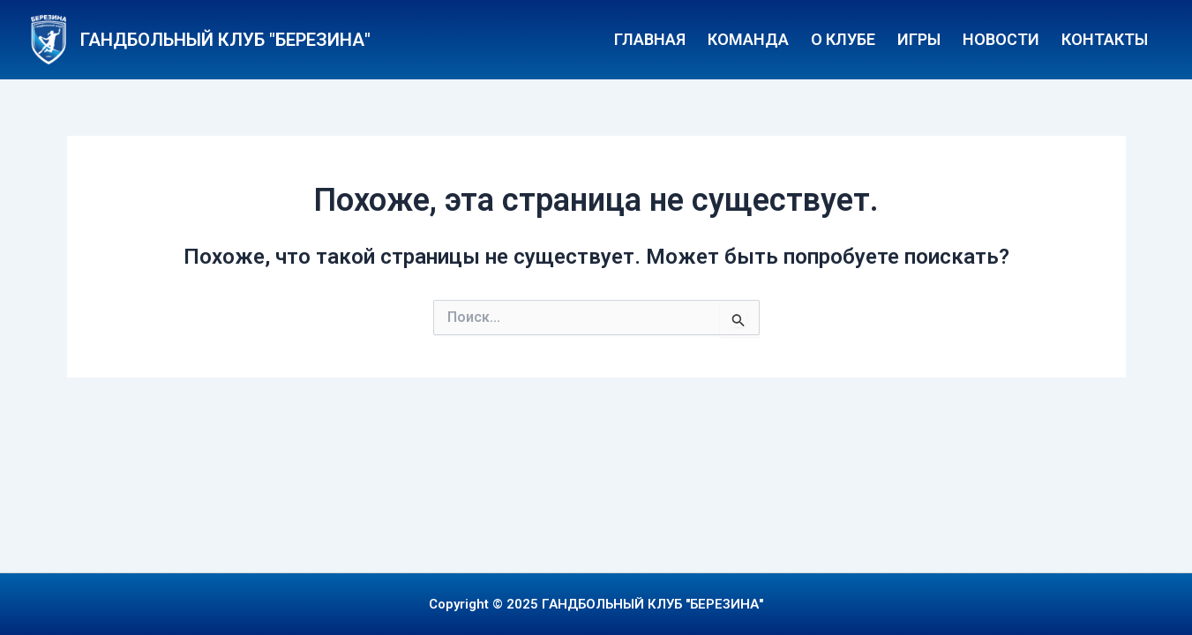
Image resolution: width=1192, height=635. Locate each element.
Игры (919, 39)
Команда (748, 39)
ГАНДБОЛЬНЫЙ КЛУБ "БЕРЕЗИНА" (225, 39)
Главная (650, 39)
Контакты (1104, 39)
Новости (1001, 39)
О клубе (843, 39)
